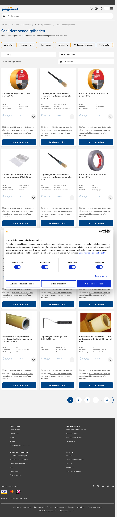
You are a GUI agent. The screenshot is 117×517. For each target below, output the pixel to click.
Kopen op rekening (95, 507)
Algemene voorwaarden (22, 507)
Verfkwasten (104, 45)
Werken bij (70, 467)
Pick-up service (15, 475)
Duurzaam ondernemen (75, 459)
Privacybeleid (39, 507)
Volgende (113, 400)
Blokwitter (8, 45)
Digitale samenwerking (18, 463)
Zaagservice (14, 471)
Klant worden (15, 430)
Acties (12, 437)
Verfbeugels (63, 45)
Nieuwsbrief (14, 433)
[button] (111, 8)
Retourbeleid (71, 441)
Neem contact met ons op (76, 430)
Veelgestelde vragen (74, 437)
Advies (12, 441)
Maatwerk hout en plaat (19, 459)
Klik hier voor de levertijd (23, 127)
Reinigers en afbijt (26, 45)
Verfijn (9, 54)
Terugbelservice (72, 433)
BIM (11, 467)
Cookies (71, 507)
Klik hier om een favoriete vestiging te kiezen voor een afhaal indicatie (17, 133)
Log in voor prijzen (19, 142)
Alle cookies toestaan (94, 284)
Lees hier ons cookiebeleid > (92, 253)
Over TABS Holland (73, 471)
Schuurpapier (46, 45)
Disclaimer (81, 507)
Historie (69, 463)
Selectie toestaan (58, 284)
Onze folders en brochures (20, 445)
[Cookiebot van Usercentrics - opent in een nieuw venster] (100, 231)
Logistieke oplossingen (18, 455)
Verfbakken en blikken (83, 45)
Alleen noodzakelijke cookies (23, 284)
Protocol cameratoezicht (56, 507)
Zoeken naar (4, 16)
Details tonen (101, 276)
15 (106, 400)
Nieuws (69, 455)
